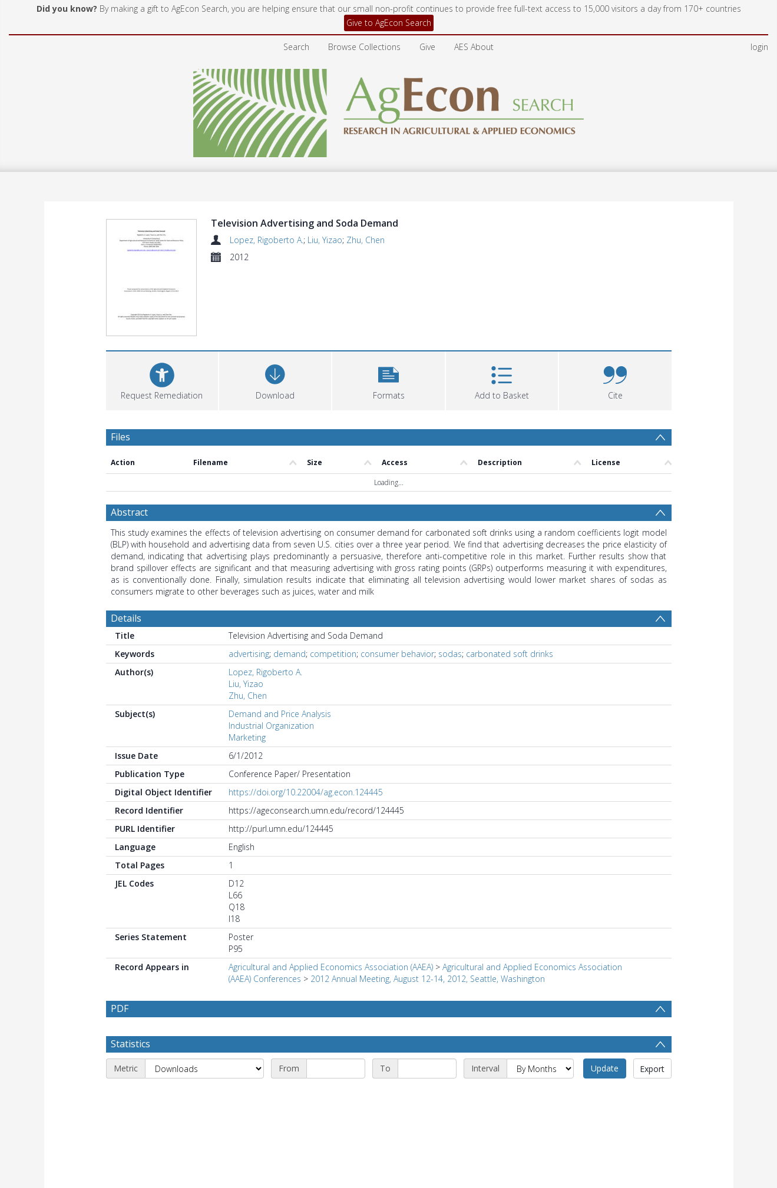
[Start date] (335, 1000)
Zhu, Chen (365, 239)
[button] (388, 310)
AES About (474, 46)
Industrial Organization (271, 656)
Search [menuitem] (296, 46)
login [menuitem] (759, 46)
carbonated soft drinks (509, 584)
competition (333, 584)
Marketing (247, 668)
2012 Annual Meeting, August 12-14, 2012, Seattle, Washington (427, 909)
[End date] (427, 1000)
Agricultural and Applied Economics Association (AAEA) (331, 898)
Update (605, 999)
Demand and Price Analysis (280, 645)
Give (427, 46)
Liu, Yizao (325, 239)
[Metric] (204, 1000)
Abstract (129, 443)
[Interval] (540, 1000)
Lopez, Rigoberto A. (266, 239)
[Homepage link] (388, 110)
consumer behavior (397, 584)
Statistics (130, 974)
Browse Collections (364, 46)
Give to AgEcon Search (388, 22)
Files (120, 367)
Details (126, 549)
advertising (249, 584)
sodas (450, 584)
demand (289, 584)
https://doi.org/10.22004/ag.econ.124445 (306, 723)
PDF (119, 939)
